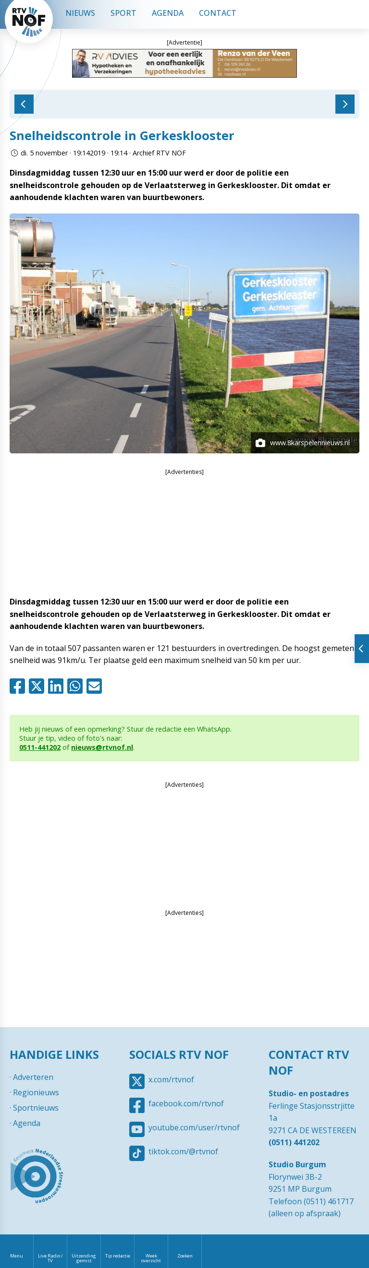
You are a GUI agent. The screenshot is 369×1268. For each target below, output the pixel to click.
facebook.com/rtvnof (186, 1103)
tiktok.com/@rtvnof (183, 1151)
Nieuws (80, 13)
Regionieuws (36, 1092)
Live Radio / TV (50, 1258)
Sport (123, 13)
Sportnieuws (36, 1107)
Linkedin (57, 686)
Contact (217, 13)
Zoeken (185, 1256)
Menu (16, 1256)
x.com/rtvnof (171, 1079)
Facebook (19, 686)
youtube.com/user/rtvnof (194, 1127)
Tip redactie (117, 1256)
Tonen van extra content (362, 648)
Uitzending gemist (84, 1258)
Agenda (168, 13)
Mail (96, 686)
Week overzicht (151, 1258)
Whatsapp (76, 686)
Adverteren (33, 1077)
